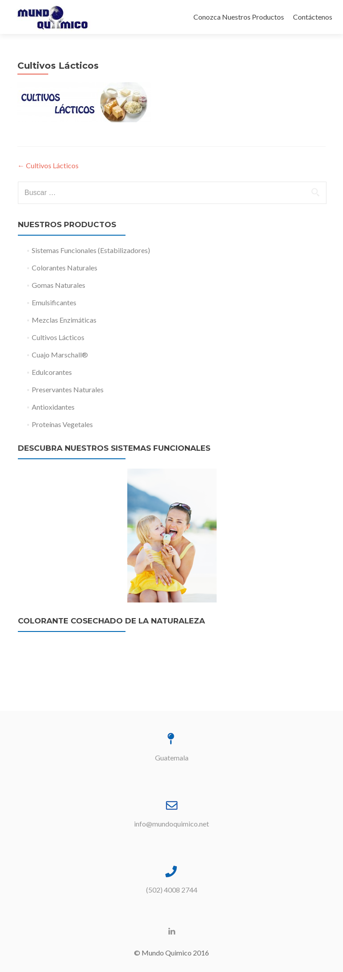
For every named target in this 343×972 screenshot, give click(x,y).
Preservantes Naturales (68, 389)
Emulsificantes (54, 302)
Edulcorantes (52, 372)
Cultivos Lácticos (48, 165)
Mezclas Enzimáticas (64, 320)
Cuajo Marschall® (60, 354)
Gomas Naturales (58, 285)
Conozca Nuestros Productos (238, 16)
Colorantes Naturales (64, 267)
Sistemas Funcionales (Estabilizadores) (91, 250)
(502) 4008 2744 (171, 889)
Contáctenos (312, 16)
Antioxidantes (53, 407)
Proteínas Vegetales (62, 424)
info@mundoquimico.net (171, 823)
